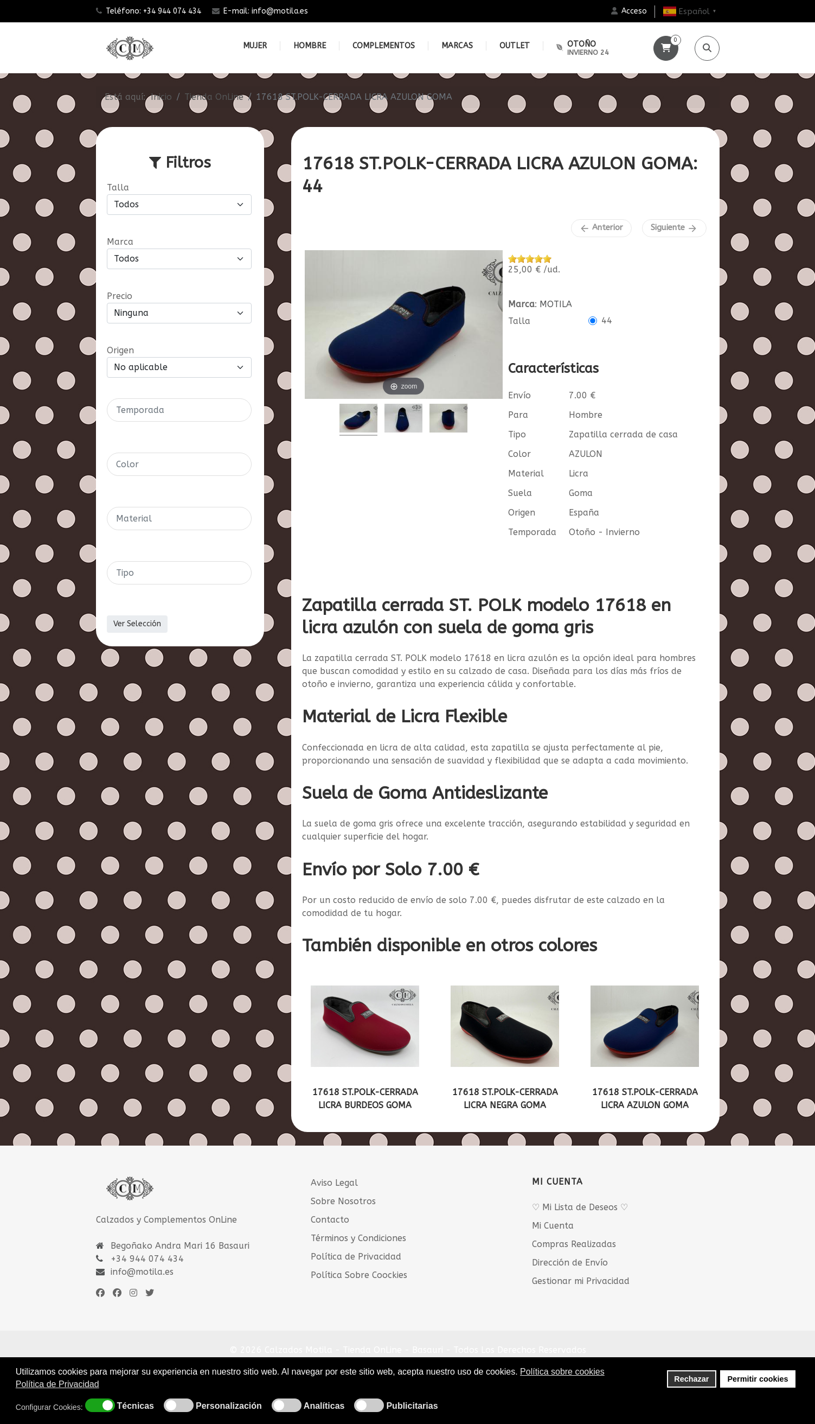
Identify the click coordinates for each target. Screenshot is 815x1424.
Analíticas (324, 1406)
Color (519, 454)
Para (518, 415)
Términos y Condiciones (358, 1238)
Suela (520, 493)
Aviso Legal (334, 1183)
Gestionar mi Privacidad (581, 1281)
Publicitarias (412, 1406)
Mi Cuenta (553, 1225)
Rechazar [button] (691, 1379)
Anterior (601, 228)
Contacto (330, 1220)
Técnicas (135, 1406)
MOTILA (556, 304)
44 (606, 320)
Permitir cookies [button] (758, 1379)
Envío (519, 395)
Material (526, 473)
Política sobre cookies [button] (562, 1371)
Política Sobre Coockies (359, 1275)
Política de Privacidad (356, 1256)
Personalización (229, 1406)
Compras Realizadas (574, 1244)
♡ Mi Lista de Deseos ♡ (580, 1207)
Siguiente (674, 228)
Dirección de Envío (570, 1262)
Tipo (517, 434)
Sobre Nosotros (343, 1201)
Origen (521, 512)
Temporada (532, 532)
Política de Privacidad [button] (57, 1384)
